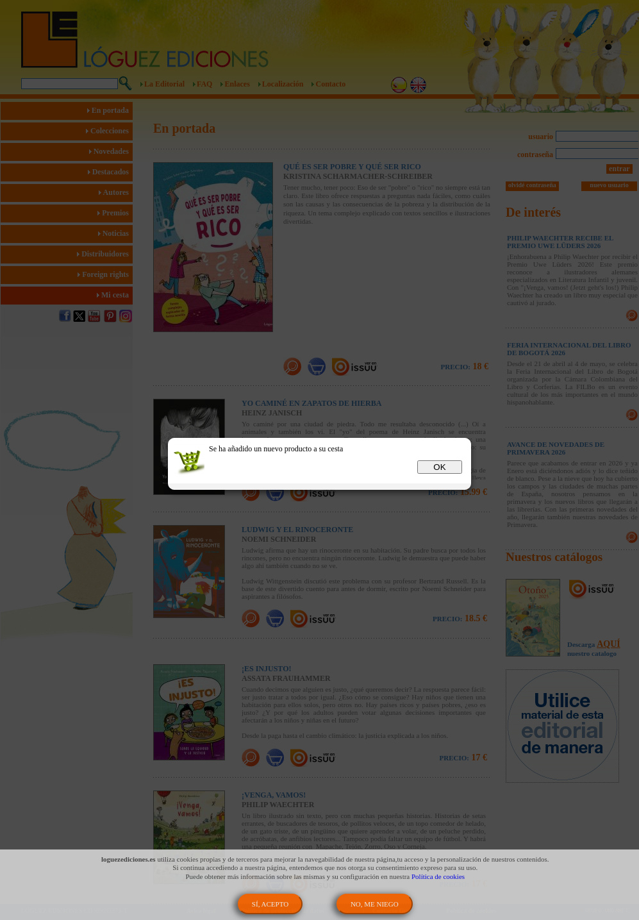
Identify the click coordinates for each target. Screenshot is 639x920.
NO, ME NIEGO (375, 904)
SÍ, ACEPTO (270, 904)
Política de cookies (438, 876)
